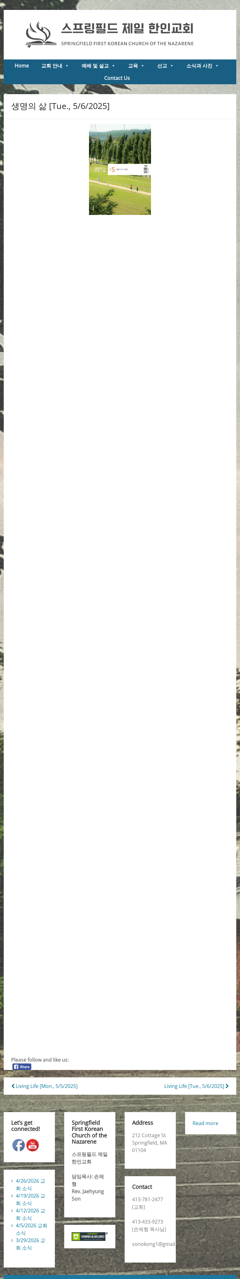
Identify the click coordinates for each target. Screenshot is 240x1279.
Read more (205, 1123)
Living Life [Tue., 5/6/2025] (196, 1086)
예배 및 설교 (99, 65)
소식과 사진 (202, 65)
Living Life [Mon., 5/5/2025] (44, 1086)
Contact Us (117, 78)
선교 (165, 65)
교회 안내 (55, 65)
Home (22, 65)
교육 (136, 65)
